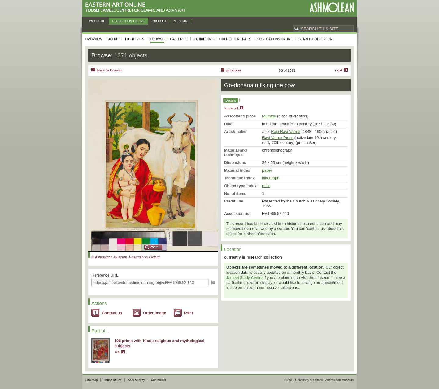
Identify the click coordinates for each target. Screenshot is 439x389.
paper (267, 170)
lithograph (270, 178)
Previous (233, 70)
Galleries (178, 39)
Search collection (315, 39)
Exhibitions (203, 39)
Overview (93, 39)
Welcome (97, 21)
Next (338, 70)
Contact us (112, 313)
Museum (181, 21)
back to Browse (110, 70)
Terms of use (113, 380)
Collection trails (235, 39)
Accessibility (136, 380)
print (266, 186)
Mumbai (269, 116)
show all (231, 108)
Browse (157, 39)
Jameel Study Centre (244, 277)
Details (230, 100)
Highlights (134, 39)
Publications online (274, 39)
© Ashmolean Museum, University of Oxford (125, 257)
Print (188, 313)
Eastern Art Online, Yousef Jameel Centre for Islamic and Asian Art (137, 7)
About (113, 39)
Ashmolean (331, 7)
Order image (154, 313)
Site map (91, 380)
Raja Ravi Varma (285, 131)
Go (117, 352)
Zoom (154, 247)
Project (159, 21)
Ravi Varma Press (277, 137)
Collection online (128, 21)
